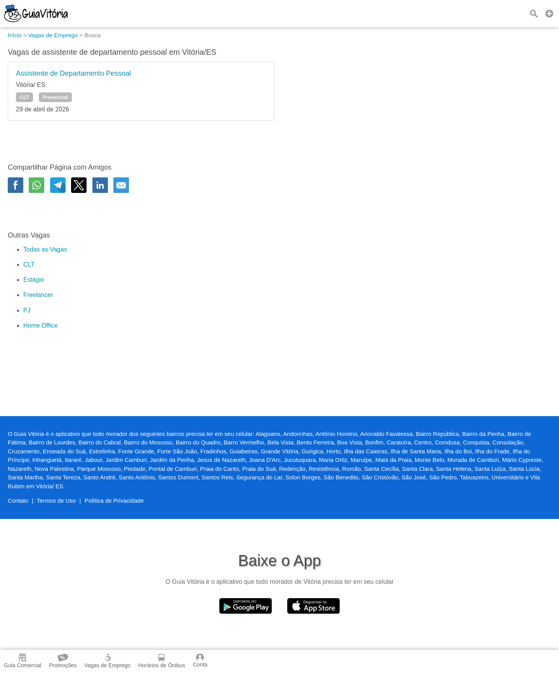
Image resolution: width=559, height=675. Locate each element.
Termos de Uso (56, 500)
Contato (18, 500)
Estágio (33, 279)
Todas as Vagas (45, 249)
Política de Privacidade (114, 500)
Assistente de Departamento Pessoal (73, 73)
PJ (27, 310)
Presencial (55, 97)
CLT (24, 97)
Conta (200, 661)
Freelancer (38, 295)
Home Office (40, 325)
